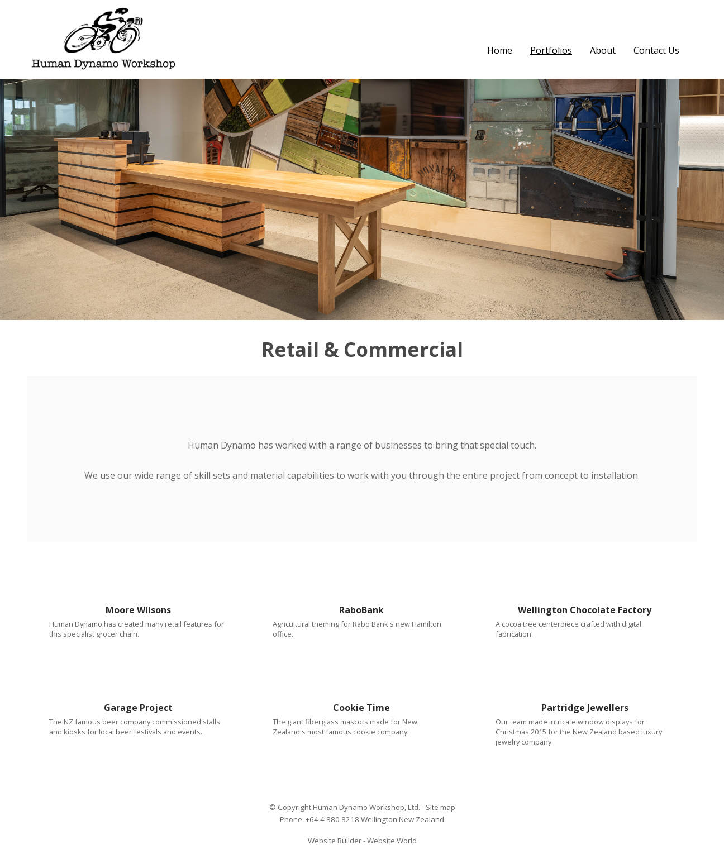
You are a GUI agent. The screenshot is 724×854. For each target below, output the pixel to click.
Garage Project (138, 708)
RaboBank (361, 610)
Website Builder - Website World (362, 841)
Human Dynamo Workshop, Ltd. (366, 807)
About (603, 50)
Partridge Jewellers (584, 708)
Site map (440, 807)
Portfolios (551, 50)
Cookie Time (361, 708)
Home (499, 50)
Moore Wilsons (138, 610)
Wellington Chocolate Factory (584, 610)
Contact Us (656, 50)
